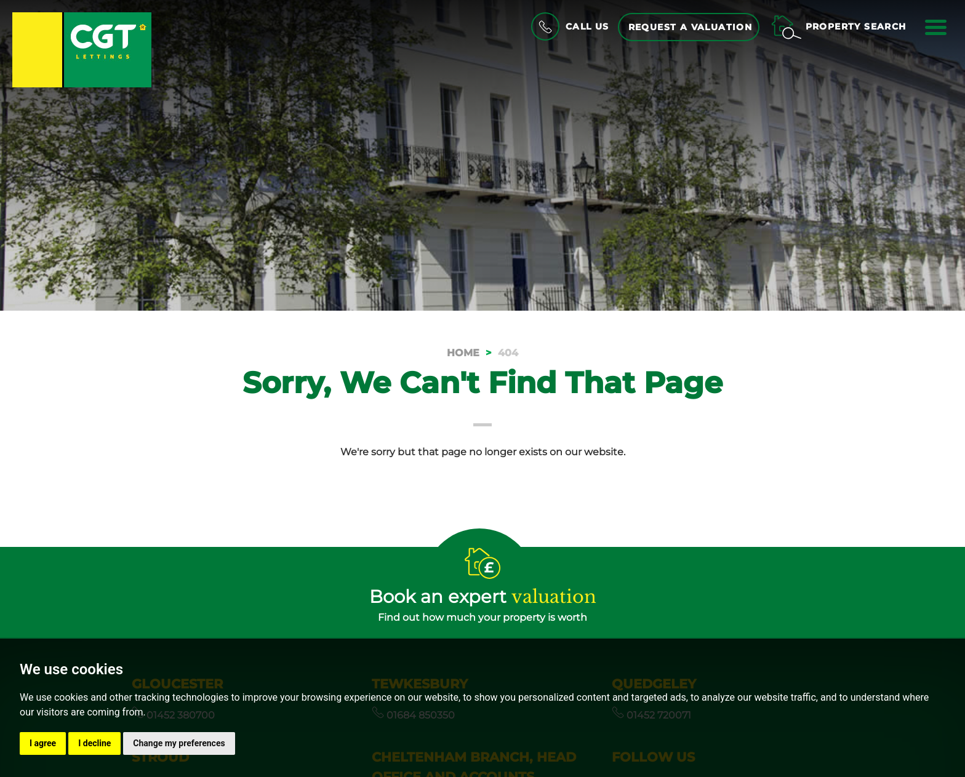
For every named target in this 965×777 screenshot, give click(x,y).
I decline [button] (94, 743)
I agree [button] (43, 743)
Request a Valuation (690, 27)
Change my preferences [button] (179, 743)
